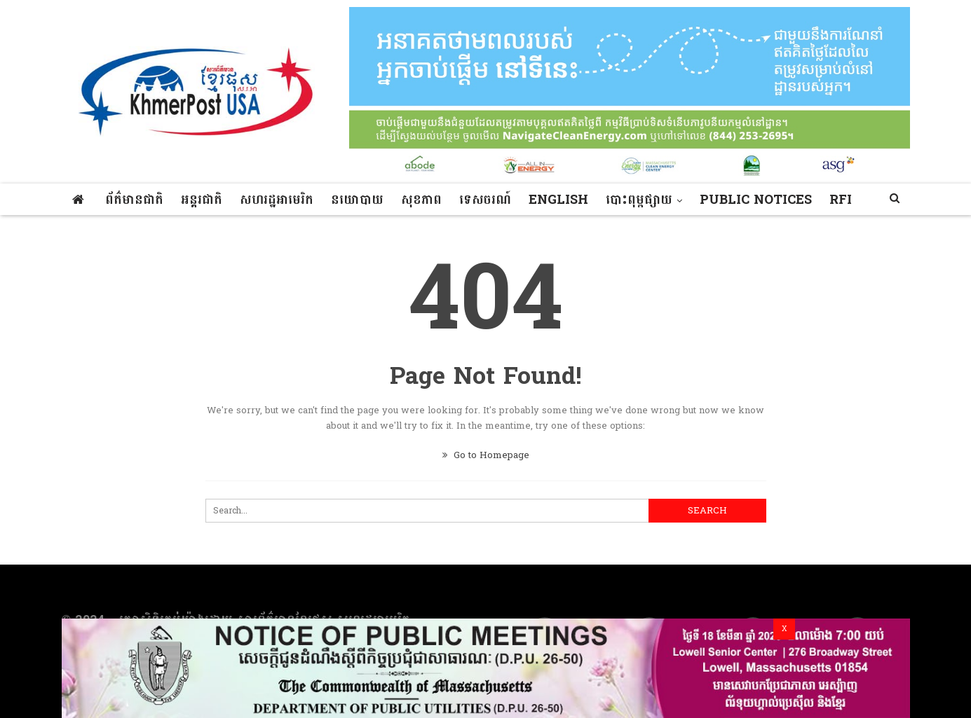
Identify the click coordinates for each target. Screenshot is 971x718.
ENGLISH (558, 200)
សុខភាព (421, 200)
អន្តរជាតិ (201, 200)
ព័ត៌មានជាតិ (134, 200)
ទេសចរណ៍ (485, 200)
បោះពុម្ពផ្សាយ (639, 200)
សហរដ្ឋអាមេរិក (276, 200)
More (720, 200)
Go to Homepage (485, 455)
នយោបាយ (357, 200)
